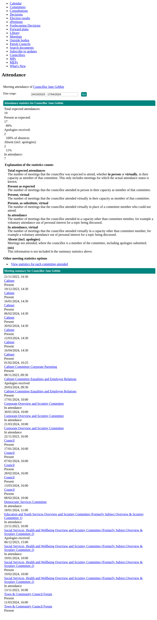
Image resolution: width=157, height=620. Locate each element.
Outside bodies (19, 40)
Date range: (10, 93)
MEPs (14, 62)
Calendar (16, 3)
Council (9, 440)
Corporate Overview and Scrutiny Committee (34, 403)
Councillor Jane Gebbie (48, 86)
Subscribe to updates (23, 51)
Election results (20, 18)
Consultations (19, 10)
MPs (13, 58)
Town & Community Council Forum (28, 594)
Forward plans (19, 29)
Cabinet (9, 280)
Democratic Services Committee (25, 502)
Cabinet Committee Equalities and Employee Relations (40, 379)
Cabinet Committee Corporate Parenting (30, 366)
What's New (18, 66)
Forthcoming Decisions (25, 25)
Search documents (22, 47)
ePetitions (16, 22)
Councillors (17, 55)
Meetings (16, 36)
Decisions (16, 14)
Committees (18, 7)
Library (15, 33)
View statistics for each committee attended (39, 264)
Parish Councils (20, 44)
